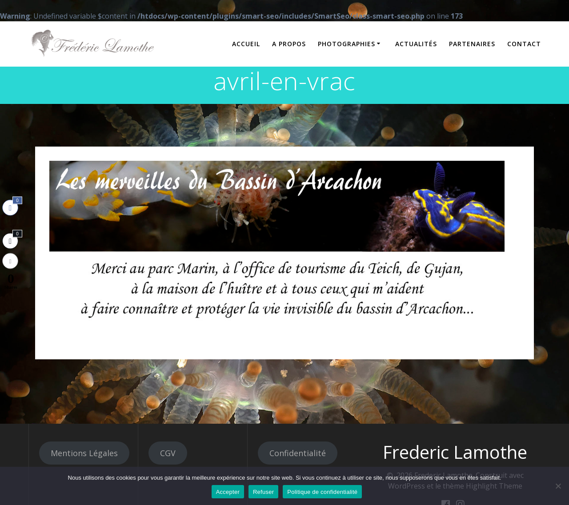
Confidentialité (297, 453)
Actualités (416, 44)
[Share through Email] (10, 261)
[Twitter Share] (10, 241)
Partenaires (472, 44)
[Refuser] (557, 485)
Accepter (228, 492)
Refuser (263, 492)
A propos (289, 44)
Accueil (246, 44)
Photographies (346, 44)
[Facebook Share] (10, 207)
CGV (168, 453)
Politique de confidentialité (322, 492)
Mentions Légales (84, 453)
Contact (524, 44)
